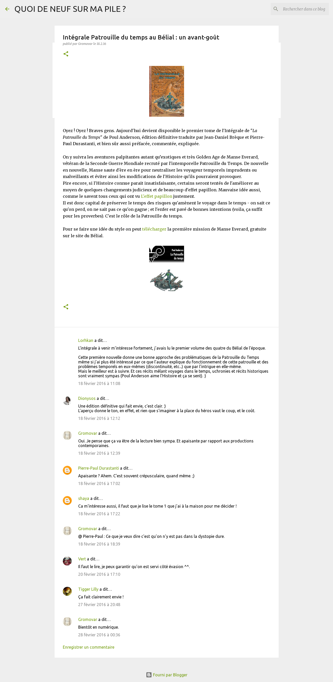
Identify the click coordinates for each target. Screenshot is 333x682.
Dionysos (87, 398)
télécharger (153, 229)
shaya (83, 498)
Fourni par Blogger (166, 675)
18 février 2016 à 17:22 (99, 513)
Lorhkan (85, 340)
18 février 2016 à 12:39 (99, 453)
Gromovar (87, 433)
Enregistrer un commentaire (88, 647)
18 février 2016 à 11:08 (99, 383)
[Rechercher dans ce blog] (302, 9)
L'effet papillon (156, 196)
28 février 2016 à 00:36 (99, 634)
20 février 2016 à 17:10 (99, 574)
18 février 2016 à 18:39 (99, 544)
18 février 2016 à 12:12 (99, 418)
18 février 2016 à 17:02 (99, 483)
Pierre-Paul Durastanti (98, 468)
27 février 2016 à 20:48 (99, 604)
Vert (82, 559)
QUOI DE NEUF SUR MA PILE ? (70, 8)
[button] (66, 54)
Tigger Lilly (88, 589)
